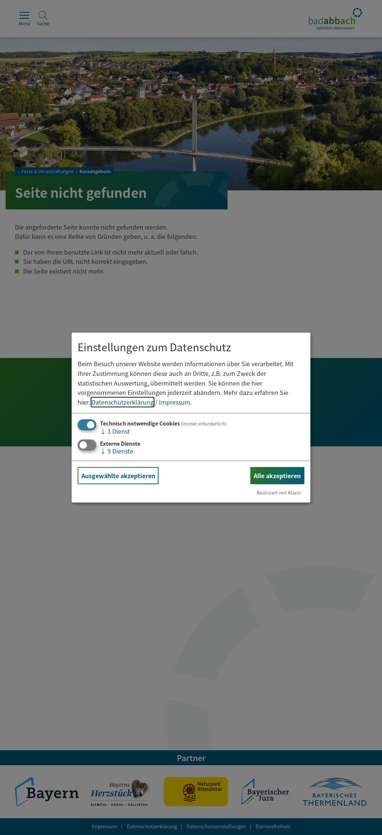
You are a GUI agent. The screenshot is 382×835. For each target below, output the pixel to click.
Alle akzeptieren (277, 475)
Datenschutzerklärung (122, 402)
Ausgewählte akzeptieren (118, 475)
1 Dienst (115, 431)
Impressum (174, 402)
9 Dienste (116, 450)
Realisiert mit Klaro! (279, 492)
